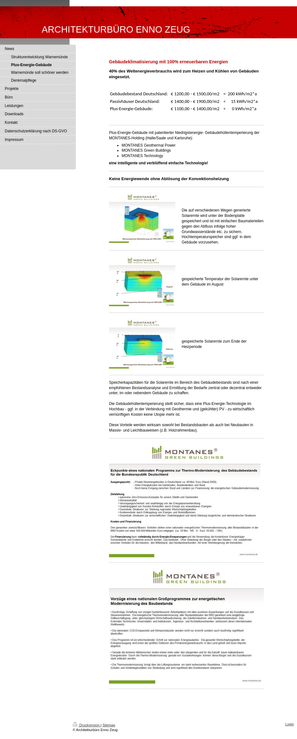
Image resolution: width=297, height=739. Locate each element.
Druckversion (86, 725)
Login (289, 724)
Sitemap (108, 725)
